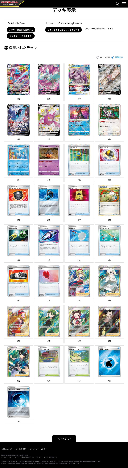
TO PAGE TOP (64, 438)
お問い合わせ (6, 449)
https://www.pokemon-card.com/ (21, 463)
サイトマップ (32, 449)
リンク (43, 449)
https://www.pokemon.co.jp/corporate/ (56, 463)
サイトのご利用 (19, 449)
